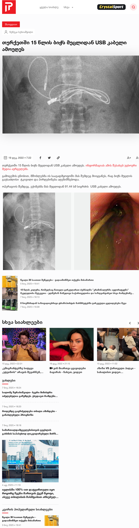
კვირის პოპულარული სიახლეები (27, 509)
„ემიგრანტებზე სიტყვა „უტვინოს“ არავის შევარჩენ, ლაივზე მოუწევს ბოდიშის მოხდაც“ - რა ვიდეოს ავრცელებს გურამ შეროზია (21, 370)
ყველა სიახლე (49, 7)
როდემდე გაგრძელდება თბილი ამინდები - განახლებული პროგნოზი (29, 413)
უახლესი (8, 380)
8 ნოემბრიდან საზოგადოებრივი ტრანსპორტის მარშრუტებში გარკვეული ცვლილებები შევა (73, 303)
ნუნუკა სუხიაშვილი (18, 32)
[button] (130, 323)
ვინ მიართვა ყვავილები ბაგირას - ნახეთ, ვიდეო (68, 370)
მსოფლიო (11, 24)
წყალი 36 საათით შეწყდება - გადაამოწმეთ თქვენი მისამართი (57, 279)
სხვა (68, 7)
